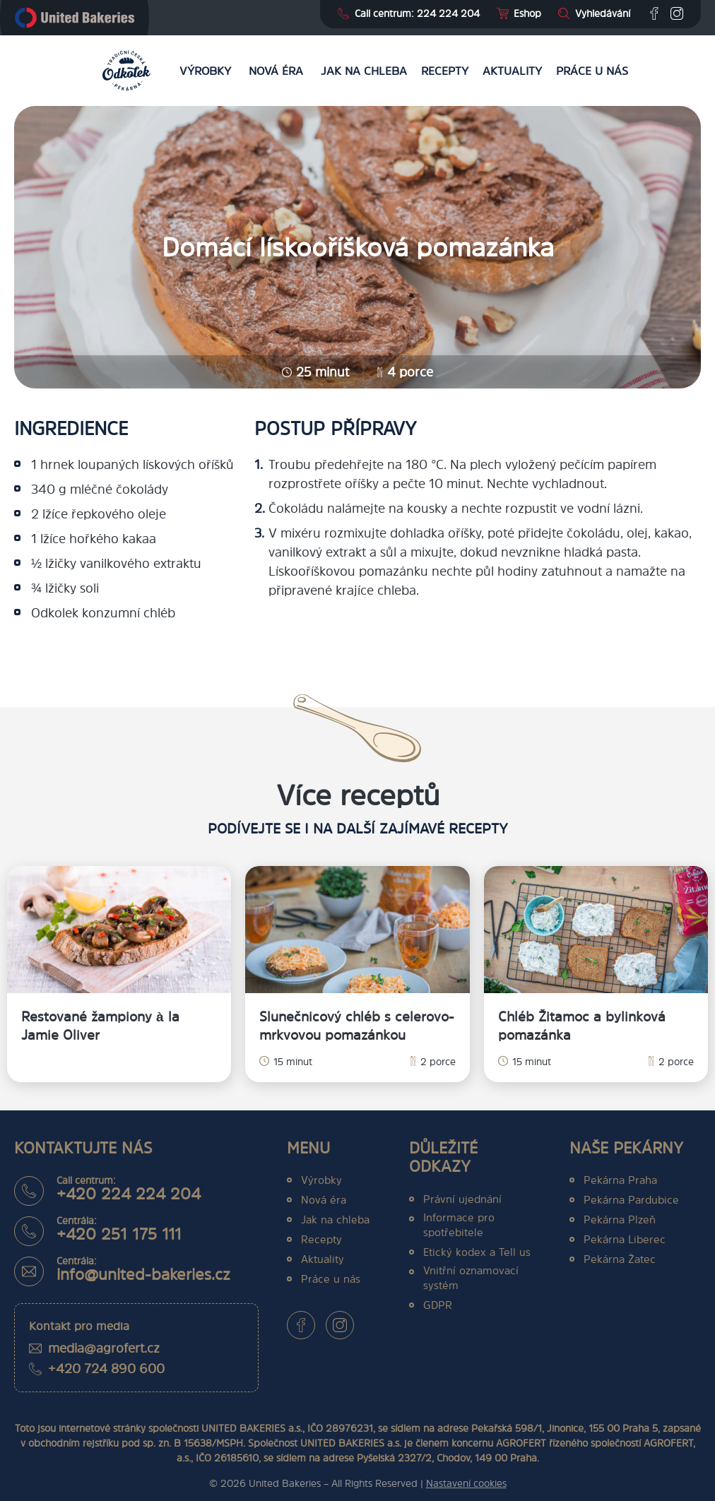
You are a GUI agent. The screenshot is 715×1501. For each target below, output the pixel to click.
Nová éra (276, 70)
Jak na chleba (364, 70)
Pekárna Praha (620, 1180)
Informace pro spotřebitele (459, 1225)
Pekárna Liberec (625, 1239)
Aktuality (512, 70)
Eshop (527, 13)
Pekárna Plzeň (620, 1219)
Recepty (444, 70)
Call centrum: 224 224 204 (417, 13)
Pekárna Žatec (620, 1259)
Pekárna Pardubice (631, 1199)
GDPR (437, 1305)
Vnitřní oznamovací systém (471, 1278)
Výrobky (205, 70)
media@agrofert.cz (104, 1348)
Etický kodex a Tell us (477, 1252)
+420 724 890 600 (106, 1368)
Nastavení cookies (466, 1483)
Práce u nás (592, 70)
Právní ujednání (462, 1199)
